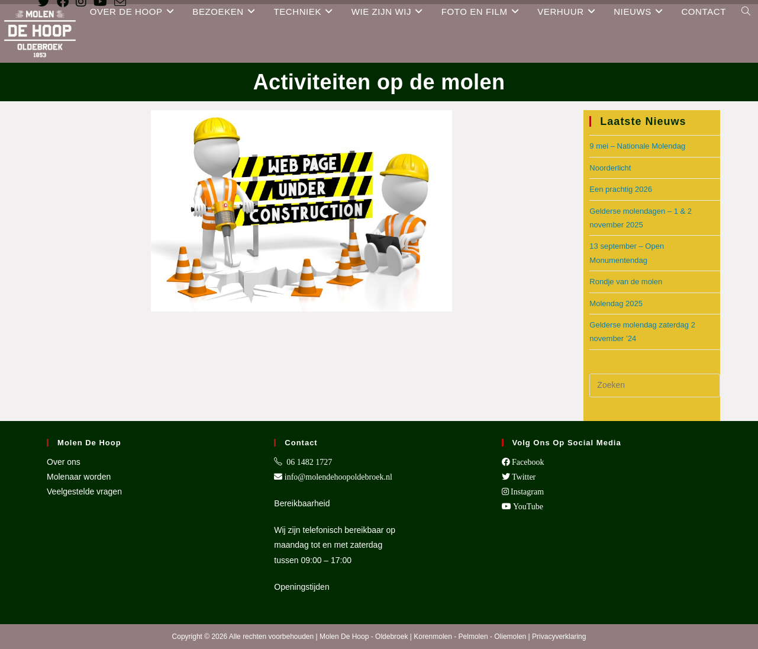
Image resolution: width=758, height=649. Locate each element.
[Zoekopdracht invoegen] (654, 385)
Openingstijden (301, 587)
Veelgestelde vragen (84, 491)
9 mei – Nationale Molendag (637, 146)
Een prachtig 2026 (620, 189)
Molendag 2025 (616, 303)
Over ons (63, 462)
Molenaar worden (79, 476)
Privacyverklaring (559, 636)
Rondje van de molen (625, 281)
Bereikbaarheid (302, 503)
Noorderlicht (610, 167)
